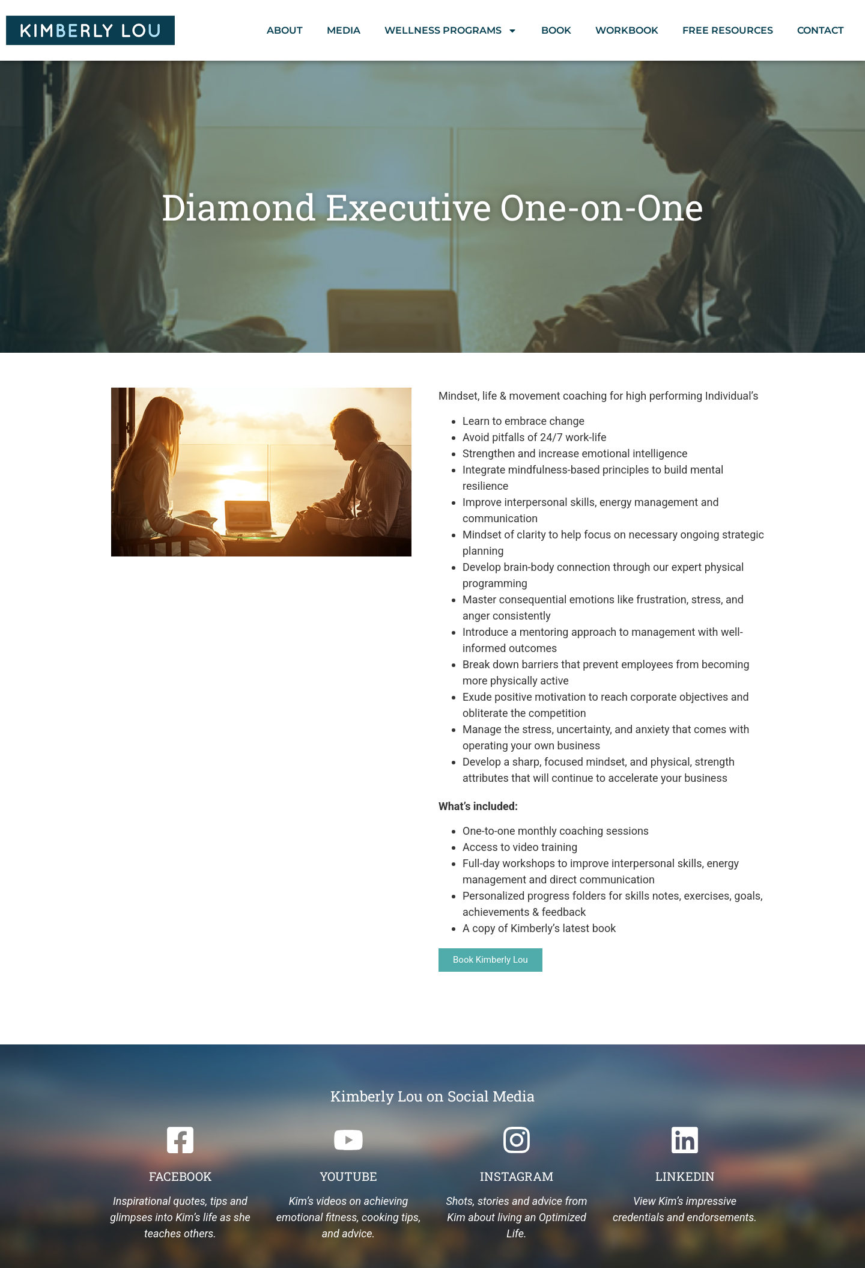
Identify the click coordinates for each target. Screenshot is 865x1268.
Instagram (516, 1176)
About (285, 30)
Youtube (348, 1176)
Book (556, 30)
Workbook (626, 30)
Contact (820, 30)
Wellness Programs (450, 30)
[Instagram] (517, 1140)
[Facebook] (180, 1140)
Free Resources (727, 30)
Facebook (180, 1176)
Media (343, 30)
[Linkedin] (685, 1140)
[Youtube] (348, 1140)
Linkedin (685, 1176)
